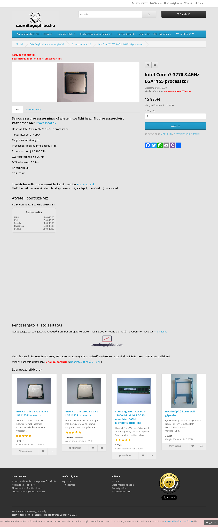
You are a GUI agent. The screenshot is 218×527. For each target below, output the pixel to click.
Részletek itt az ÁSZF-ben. (85, 361)
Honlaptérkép (68, 484)
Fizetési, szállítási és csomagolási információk (34, 481)
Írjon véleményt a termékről (187, 133)
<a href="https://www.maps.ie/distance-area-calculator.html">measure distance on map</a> (109, 275)
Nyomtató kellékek (66, 34)
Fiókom (115, 481)
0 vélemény (166, 133)
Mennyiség (150, 110)
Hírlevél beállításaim (121, 491)
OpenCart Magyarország (34, 511)
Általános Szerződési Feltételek (27, 488)
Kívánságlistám (119, 488)
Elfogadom (211, 522)
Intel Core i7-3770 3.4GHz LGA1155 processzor (120, 44)
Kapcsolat (66, 481)
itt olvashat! (160, 331)
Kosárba (175, 126)
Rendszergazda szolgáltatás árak (96, 34)
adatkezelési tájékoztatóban (178, 521)
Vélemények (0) (33, 109)
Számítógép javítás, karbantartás (154, 34)
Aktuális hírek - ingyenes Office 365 (28, 491)
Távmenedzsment (125, 34)
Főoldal (19, 44)
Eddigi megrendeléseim (123, 484)
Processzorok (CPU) (81, 44)
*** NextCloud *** (185, 34)
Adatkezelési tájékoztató (24, 484)
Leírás (17, 109)
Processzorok (46, 123)
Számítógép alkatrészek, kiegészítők (34, 34)
